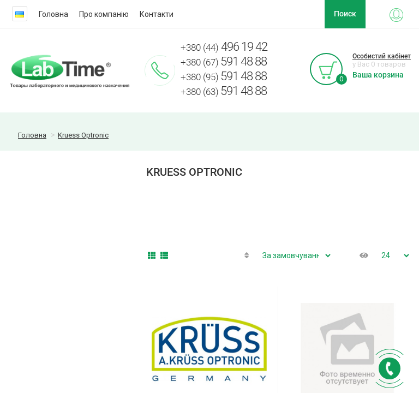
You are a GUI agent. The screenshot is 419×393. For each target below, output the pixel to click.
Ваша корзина (378, 74)
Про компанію (104, 14)
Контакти (156, 14)
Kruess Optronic (83, 135)
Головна (53, 14)
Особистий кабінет (381, 56)
